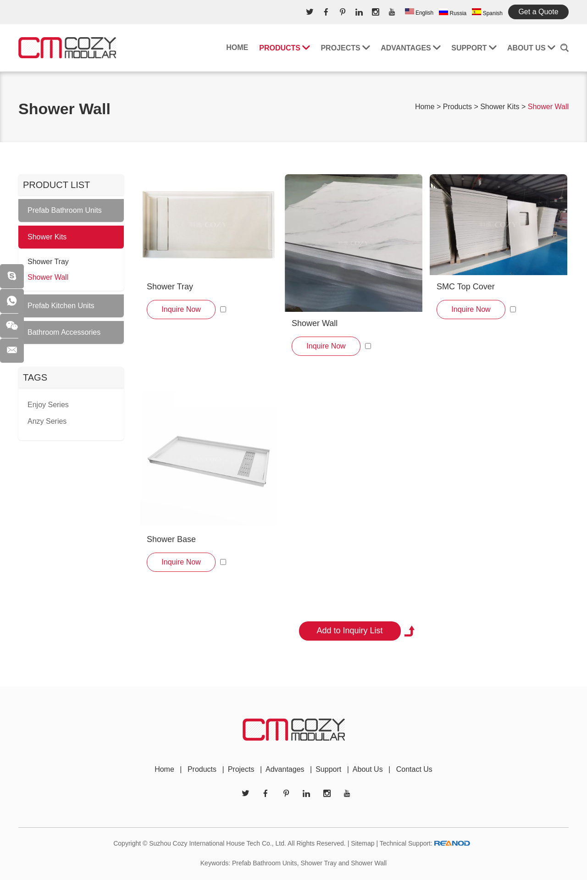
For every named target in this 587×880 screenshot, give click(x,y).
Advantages (410, 48)
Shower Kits (499, 107)
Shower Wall (548, 107)
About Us (531, 48)
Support (473, 48)
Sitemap (362, 843)
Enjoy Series (48, 405)
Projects (345, 48)
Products (284, 48)
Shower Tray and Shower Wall (343, 863)
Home (237, 47)
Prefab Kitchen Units (61, 306)
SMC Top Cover (466, 286)
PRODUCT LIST (56, 185)
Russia (452, 12)
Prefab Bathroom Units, (265, 863)
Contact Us (414, 769)
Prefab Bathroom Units (65, 210)
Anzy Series (47, 421)
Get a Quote (538, 12)
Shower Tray (170, 286)
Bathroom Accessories (64, 332)
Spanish (487, 12)
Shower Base (171, 539)
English (419, 12)
